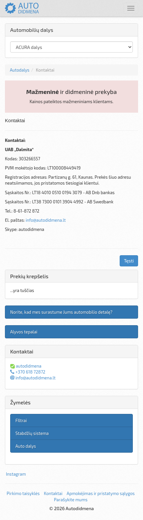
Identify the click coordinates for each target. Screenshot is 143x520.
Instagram (16, 474)
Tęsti (129, 260)
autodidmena (25, 366)
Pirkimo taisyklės (23, 493)
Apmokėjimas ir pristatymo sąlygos (101, 493)
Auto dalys (25, 446)
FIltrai (21, 420)
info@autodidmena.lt (46, 220)
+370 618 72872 (27, 371)
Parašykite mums (70, 499)
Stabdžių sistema (32, 433)
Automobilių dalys (31, 30)
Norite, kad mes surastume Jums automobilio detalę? (61, 312)
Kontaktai (53, 493)
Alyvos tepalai (23, 331)
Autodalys (19, 70)
